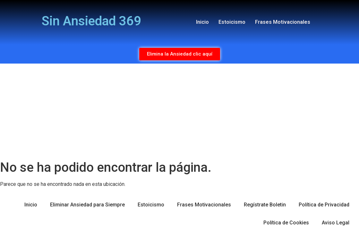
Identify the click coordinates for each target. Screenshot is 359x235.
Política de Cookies (286, 223)
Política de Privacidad (324, 205)
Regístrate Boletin (265, 205)
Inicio (202, 22)
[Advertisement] (179, 112)
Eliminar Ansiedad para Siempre (87, 205)
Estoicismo (231, 22)
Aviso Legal (335, 223)
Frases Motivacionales (282, 22)
